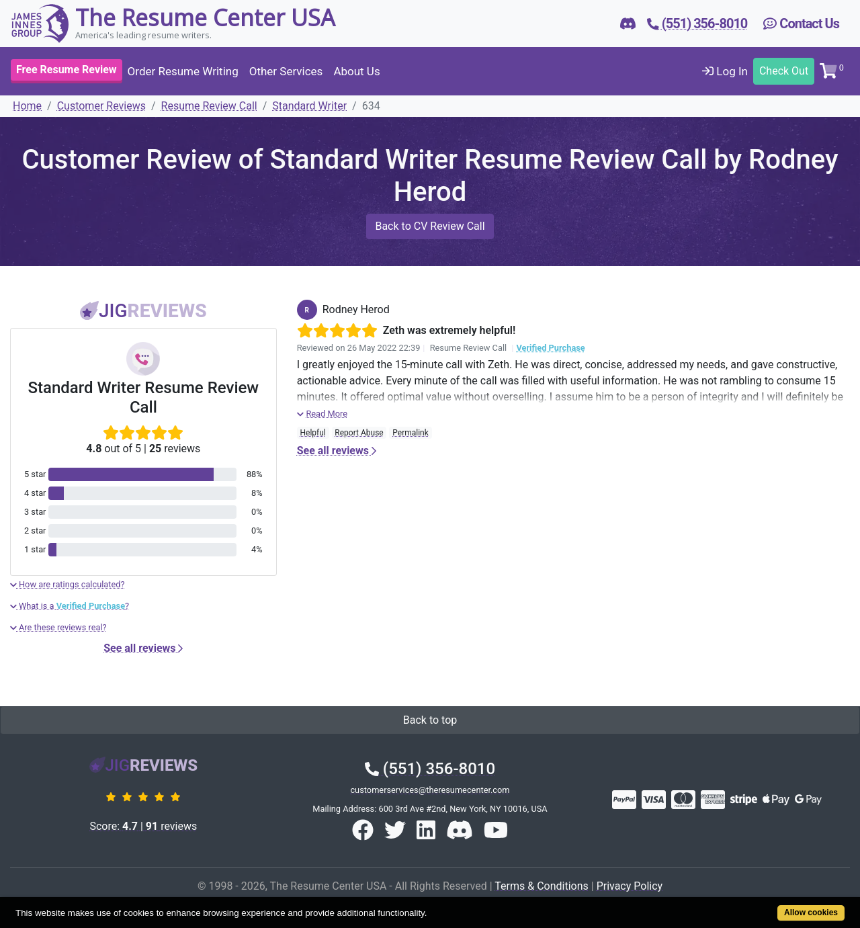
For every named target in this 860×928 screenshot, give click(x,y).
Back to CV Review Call (429, 226)
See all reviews (143, 648)
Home (27, 105)
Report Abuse (359, 432)
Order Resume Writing (183, 71)
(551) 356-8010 (430, 768)
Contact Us (801, 23)
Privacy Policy (630, 886)
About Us (356, 71)
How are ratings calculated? (67, 584)
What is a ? (69, 606)
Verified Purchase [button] (550, 348)
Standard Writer (309, 105)
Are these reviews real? (58, 627)
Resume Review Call (209, 105)
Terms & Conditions (541, 886)
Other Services (286, 71)
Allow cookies (811, 912)
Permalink (410, 432)
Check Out (783, 71)
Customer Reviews (101, 105)
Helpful (312, 432)
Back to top (430, 720)
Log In (725, 71)
